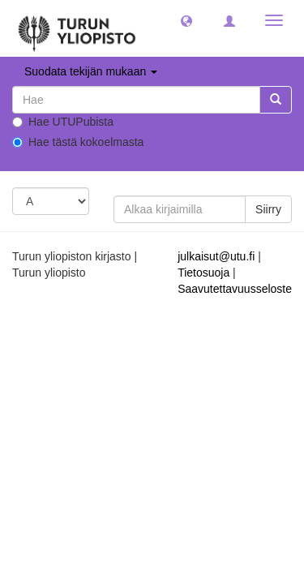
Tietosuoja (203, 272)
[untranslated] (136, 100)
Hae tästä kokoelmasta (77, 141)
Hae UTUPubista (62, 121)
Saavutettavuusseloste (235, 288)
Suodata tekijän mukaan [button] (90, 71)
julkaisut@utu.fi (216, 256)
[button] (186, 20)
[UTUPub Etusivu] (77, 28)
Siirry (268, 209)
